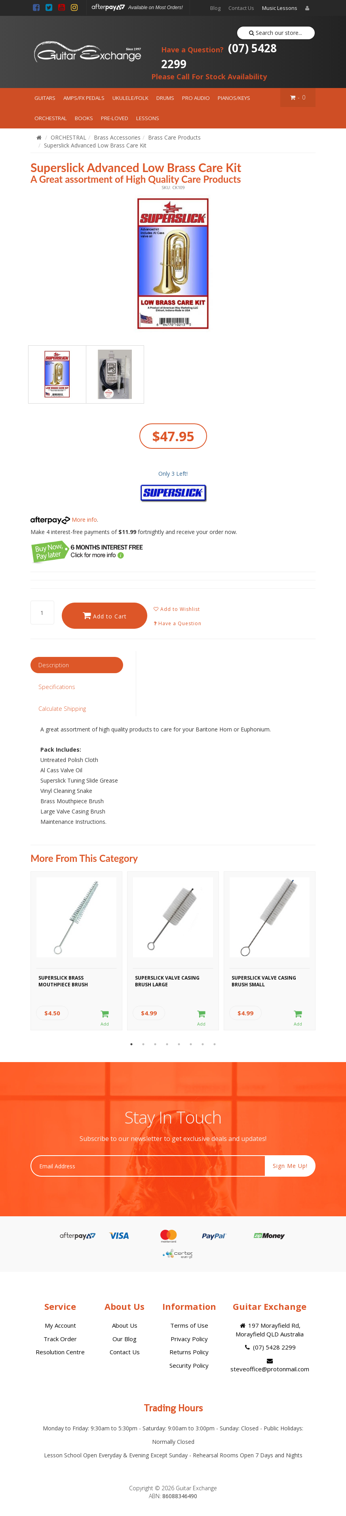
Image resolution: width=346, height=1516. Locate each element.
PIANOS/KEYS (234, 97)
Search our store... (275, 32)
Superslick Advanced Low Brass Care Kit (95, 145)
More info (63, 519)
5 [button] (179, 1044)
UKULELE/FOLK (130, 97)
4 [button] (167, 1044)
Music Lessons (279, 7)
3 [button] (155, 1044)
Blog (215, 7)
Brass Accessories (117, 137)
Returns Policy (189, 1352)
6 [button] (191, 1044)
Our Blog (124, 1339)
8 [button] (215, 1044)
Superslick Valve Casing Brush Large (167, 981)
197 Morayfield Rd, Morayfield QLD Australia (270, 1329)
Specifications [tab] (56, 687)
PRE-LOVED (114, 118)
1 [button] (131, 1044)
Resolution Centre (60, 1352)
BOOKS (84, 118)
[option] (173, 264)
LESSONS (147, 118)
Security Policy (189, 1365)
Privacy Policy (189, 1339)
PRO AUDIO (196, 97)
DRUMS (165, 97)
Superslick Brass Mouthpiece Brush (63, 981)
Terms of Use (189, 1325)
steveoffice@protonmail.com (269, 1365)
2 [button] (143, 1044)
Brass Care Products (174, 137)
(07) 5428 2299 (219, 55)
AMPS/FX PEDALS (84, 97)
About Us (124, 1325)
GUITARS (44, 97)
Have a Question (178, 623)
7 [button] (203, 1044)
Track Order (60, 1339)
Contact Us (241, 7)
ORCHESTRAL (50, 118)
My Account (60, 1325)
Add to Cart (105, 615)
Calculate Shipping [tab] (62, 708)
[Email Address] (147, 1166)
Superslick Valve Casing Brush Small (264, 981)
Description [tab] (53, 665)
